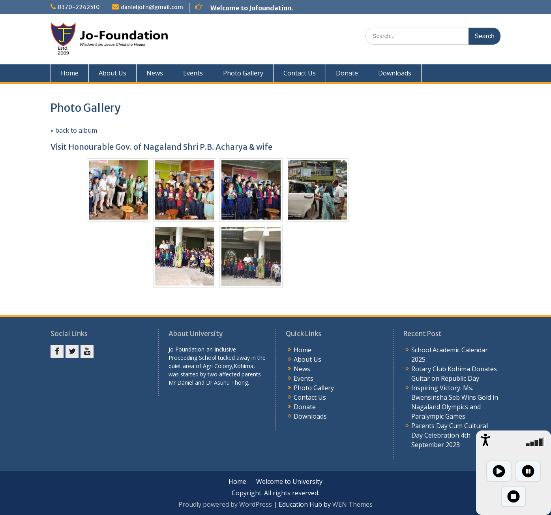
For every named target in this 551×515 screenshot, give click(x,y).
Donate (347, 73)
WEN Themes (352, 504)
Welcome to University (289, 481)
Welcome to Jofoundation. (251, 8)
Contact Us (299, 73)
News (154, 73)
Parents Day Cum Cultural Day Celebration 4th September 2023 (449, 435)
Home (70, 73)
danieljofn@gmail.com (152, 7)
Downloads (394, 73)
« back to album (74, 130)
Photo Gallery (243, 73)
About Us (112, 73)
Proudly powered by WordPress (225, 504)
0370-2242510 (79, 7)
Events (193, 73)
